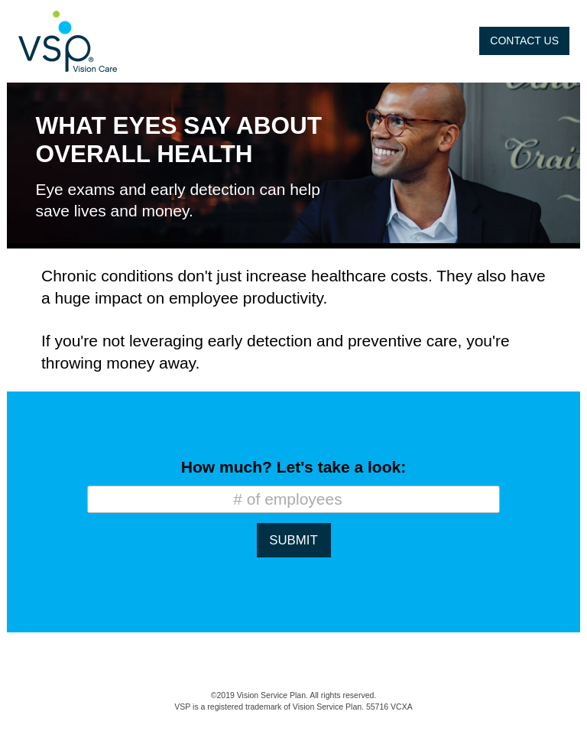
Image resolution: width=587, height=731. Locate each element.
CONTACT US (524, 40)
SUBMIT (293, 540)
